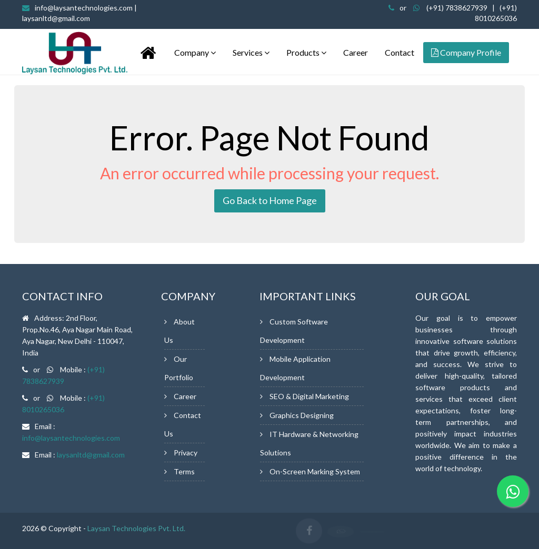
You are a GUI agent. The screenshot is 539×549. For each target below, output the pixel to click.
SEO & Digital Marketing (309, 396)
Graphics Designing (302, 415)
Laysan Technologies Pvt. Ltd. (136, 528)
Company (195, 52)
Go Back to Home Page (270, 200)
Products (306, 52)
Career (355, 52)
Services (251, 52)
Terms (184, 471)
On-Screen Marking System (315, 471)
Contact (399, 52)
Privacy (185, 452)
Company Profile (466, 52)
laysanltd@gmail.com (91, 454)
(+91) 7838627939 (456, 7)
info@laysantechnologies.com (71, 437)
